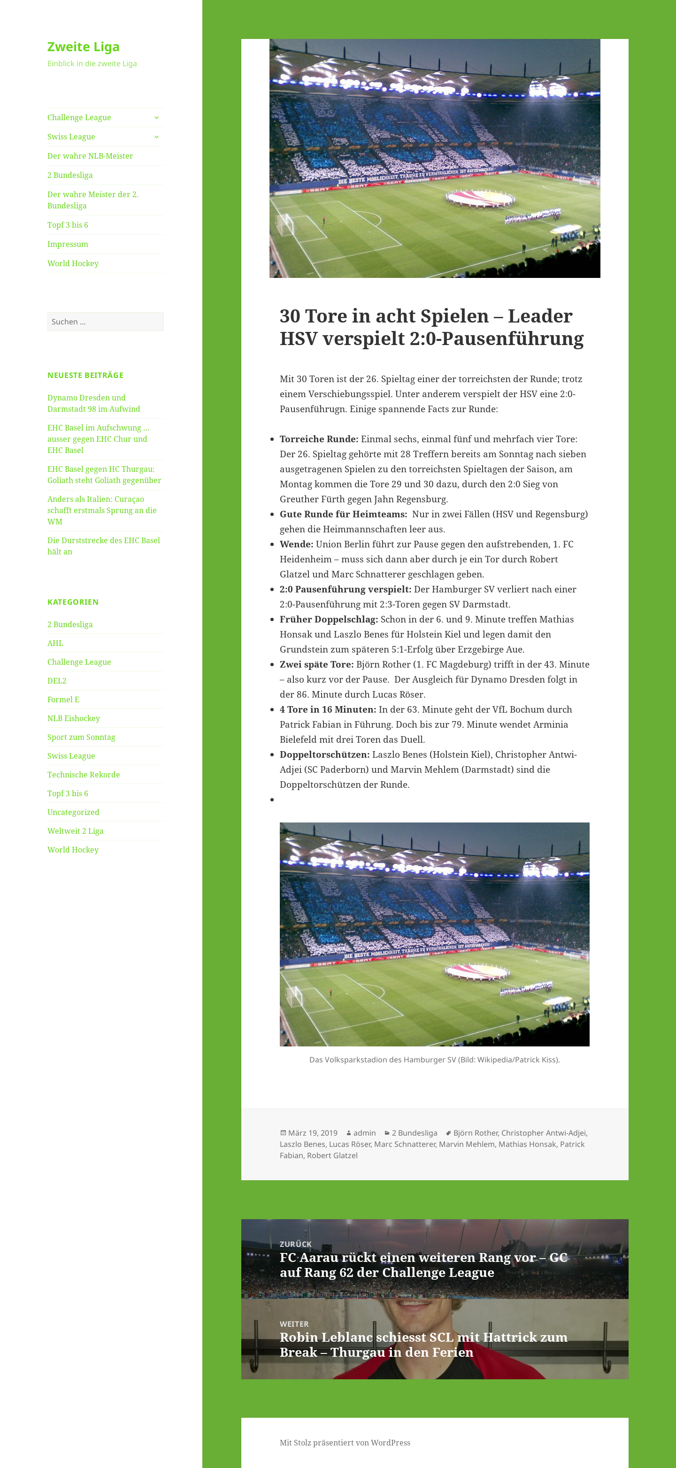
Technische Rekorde (83, 774)
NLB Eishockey (73, 718)
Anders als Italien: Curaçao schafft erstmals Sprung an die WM (102, 510)
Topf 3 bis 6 (67, 225)
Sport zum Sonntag (81, 737)
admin (364, 1133)
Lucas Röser (349, 1144)
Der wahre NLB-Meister (90, 156)
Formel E (63, 699)
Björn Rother (475, 1133)
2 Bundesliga (70, 175)
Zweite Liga (83, 46)
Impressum (67, 244)
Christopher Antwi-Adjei (543, 1133)
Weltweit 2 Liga (75, 831)
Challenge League (79, 117)
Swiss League (71, 136)
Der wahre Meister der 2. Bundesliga (92, 200)
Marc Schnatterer (404, 1144)
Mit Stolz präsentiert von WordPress (345, 1442)
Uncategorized (73, 812)
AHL (55, 643)
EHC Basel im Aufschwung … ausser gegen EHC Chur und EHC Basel (98, 439)
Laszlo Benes (302, 1144)
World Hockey (73, 263)
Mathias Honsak (527, 1144)
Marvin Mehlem (467, 1144)
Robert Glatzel (332, 1155)
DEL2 (57, 681)
